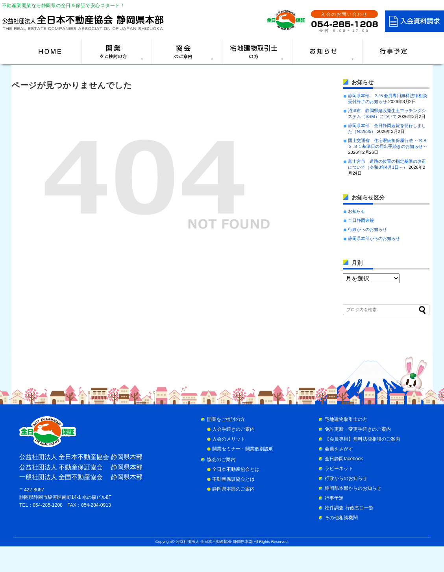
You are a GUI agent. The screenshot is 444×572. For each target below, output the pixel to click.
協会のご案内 (221, 459)
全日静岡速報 (361, 220)
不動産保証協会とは (233, 479)
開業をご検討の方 (226, 419)
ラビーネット (339, 468)
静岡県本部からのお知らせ (374, 238)
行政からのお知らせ (367, 229)
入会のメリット (228, 439)
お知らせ (356, 211)
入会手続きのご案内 (233, 429)
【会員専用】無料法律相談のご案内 (362, 439)
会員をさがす (339, 449)
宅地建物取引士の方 (346, 419)
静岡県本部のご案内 (233, 489)
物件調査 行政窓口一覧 (349, 508)
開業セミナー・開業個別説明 (243, 449)
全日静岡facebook (344, 458)
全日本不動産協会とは (235, 469)
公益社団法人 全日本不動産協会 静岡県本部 (214, 541)
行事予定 (334, 498)
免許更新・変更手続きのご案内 (358, 429)
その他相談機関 (341, 517)
